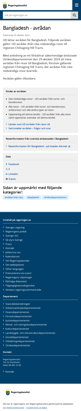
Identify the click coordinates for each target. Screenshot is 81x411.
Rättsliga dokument (16, 281)
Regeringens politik (16, 231)
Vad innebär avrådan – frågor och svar (29, 128)
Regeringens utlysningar (19, 277)
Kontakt (10, 248)
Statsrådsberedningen (18, 304)
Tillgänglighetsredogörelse (20, 285)
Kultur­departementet (17, 328)
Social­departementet (17, 337)
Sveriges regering (15, 227)
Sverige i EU (12, 235)
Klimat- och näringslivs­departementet (26, 324)
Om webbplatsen (15, 264)
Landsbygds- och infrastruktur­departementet (30, 333)
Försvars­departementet (19, 316)
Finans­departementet (17, 312)
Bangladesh (33, 197)
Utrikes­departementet (18, 345)
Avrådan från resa (14, 197)
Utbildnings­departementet (20, 341)
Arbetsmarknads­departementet (23, 308)
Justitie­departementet (18, 320)
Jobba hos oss (13, 252)
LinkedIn (13, 174)
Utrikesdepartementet (55, 197)
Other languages (15, 269)
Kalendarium (13, 256)
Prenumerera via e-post (19, 273)
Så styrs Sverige (14, 239)
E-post (12, 178)
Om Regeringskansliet (17, 260)
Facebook (13, 164)
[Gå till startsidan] (14, 5)
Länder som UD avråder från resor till (29, 124)
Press (9, 244)
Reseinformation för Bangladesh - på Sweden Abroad (39, 146)
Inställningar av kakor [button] (36, 407)
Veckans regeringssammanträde (23, 289)
